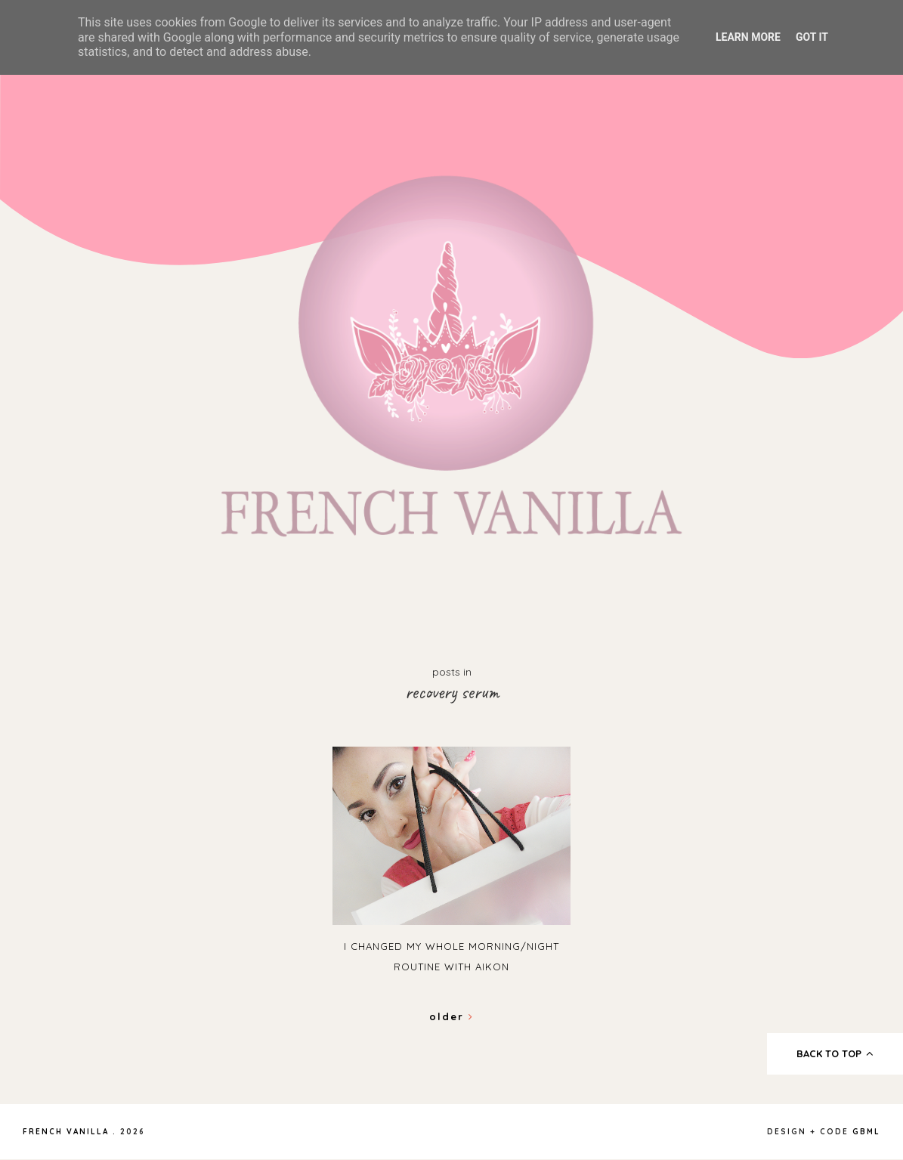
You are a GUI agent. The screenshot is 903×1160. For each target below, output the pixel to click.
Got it (812, 37)
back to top (835, 1053)
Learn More (748, 37)
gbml (866, 1132)
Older (451, 1016)
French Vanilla (66, 1132)
